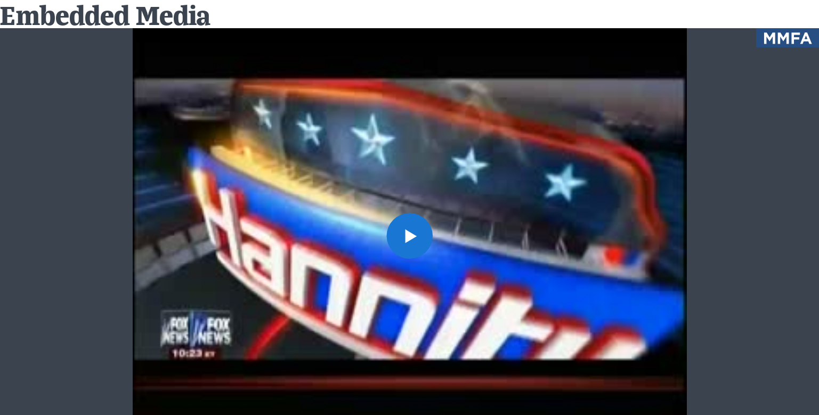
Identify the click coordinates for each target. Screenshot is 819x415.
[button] (409, 235)
